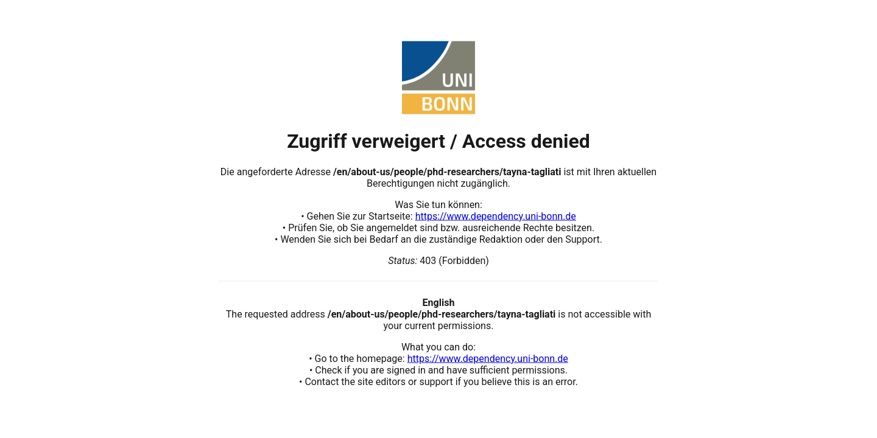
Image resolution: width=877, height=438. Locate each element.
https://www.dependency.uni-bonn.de (495, 215)
